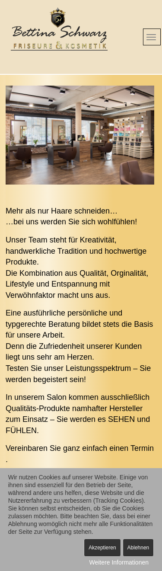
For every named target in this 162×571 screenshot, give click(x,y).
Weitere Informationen (119, 562)
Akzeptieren (102, 548)
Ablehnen (138, 548)
